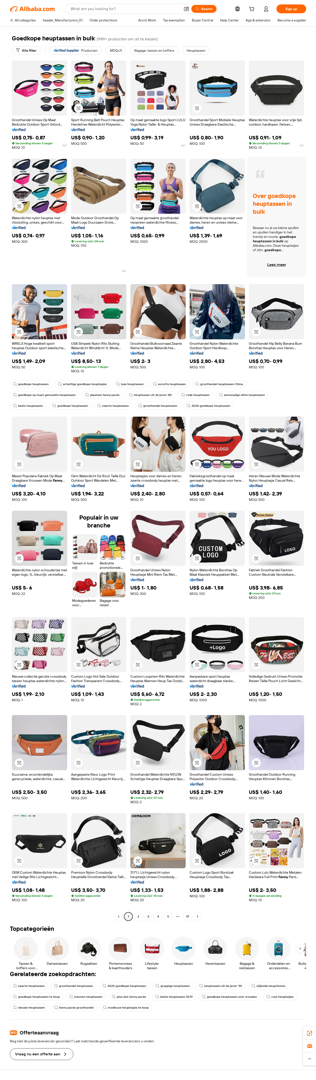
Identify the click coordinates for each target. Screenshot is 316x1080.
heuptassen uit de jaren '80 (150, 395)
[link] (309, 1033)
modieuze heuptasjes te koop (126, 1008)
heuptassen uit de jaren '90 (220, 986)
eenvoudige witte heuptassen (242, 395)
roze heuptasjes (280, 997)
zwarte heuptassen (113, 406)
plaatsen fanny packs (102, 395)
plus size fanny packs (129, 997)
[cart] (252, 10)
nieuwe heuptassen (29, 1008)
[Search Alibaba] (125, 9)
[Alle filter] (26, 50)
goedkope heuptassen (31, 384)
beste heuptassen (28, 406)
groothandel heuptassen (157, 406)
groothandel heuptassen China (219, 384)
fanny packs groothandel (74, 1008)
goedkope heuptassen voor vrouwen (229, 997)
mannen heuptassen (85, 997)
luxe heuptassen (130, 384)
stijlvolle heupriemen (268, 986)
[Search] (204, 9)
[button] (186, 9)
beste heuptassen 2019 (174, 997)
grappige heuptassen (173, 986)
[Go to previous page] (118, 916)
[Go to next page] (197, 916)
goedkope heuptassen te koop (36, 997)
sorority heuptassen (169, 384)
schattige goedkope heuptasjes (82, 384)
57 (187, 916)
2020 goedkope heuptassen (208, 406)
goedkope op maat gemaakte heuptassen (44, 395)
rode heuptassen (195, 395)
